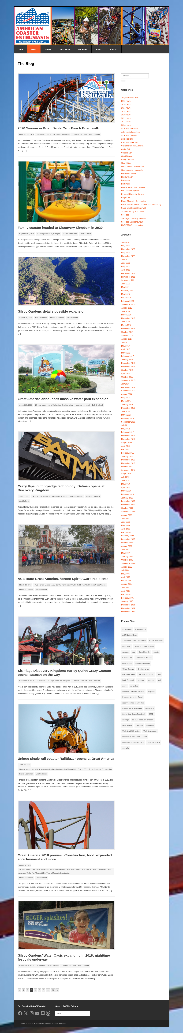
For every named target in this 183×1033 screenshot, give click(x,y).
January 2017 (127, 360)
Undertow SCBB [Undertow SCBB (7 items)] (153, 742)
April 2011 (125, 446)
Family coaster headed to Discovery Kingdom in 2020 (60, 227)
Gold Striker (126, 163)
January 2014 (127, 405)
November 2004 (128, 608)
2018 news (41, 681)
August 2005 (126, 584)
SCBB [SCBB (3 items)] (151, 714)
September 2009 (128, 512)
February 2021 (127, 291)
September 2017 (128, 335)
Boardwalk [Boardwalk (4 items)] (126, 646)
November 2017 (128, 329)
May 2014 (125, 398)
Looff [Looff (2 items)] (159, 675)
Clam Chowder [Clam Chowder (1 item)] (144, 652)
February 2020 (127, 301)
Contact (113, 49)
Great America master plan (132, 170)
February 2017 (127, 356)
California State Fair (129, 142)
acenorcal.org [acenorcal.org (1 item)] (140, 629)
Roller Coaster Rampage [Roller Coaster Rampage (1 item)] (132, 708)
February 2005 (127, 598)
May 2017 (125, 346)
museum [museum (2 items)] (151, 680)
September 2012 (128, 422)
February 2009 (127, 536)
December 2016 (128, 363)
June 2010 (125, 480)
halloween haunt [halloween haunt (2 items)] (128, 675)
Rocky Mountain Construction (100, 769)
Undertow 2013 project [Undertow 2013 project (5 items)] (131, 731)
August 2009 (126, 515)
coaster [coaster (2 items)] (156, 652)
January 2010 (127, 498)
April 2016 (125, 373)
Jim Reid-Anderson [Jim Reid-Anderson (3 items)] (145, 675)
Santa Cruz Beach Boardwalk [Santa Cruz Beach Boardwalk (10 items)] (133, 714)
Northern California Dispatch (133, 187)
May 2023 (125, 252)
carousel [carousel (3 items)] (125, 652)
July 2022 (125, 260)
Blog (33, 49)
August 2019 (126, 308)
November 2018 (128, 318)
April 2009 (125, 529)
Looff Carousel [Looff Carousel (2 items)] (128, 680)
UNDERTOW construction (132, 225)
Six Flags (55, 496)
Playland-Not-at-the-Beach (132, 194)
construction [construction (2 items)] (127, 663)
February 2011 (127, 453)
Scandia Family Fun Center (132, 211)
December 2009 (128, 501)
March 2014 (126, 401)
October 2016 (127, 370)
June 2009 (125, 522)
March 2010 (126, 491)
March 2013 (126, 415)
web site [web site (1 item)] (125, 748)
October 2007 (127, 543)
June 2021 (125, 284)
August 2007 (126, 546)
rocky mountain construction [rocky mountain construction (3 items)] (133, 703)
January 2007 (127, 556)
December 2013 (128, 408)
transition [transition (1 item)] (139, 725)
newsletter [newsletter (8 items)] (134, 686)
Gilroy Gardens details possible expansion (52, 311)
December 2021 (128, 273)
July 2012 (125, 425)
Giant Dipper (126, 156)
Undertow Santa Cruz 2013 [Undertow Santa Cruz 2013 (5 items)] (133, 742)
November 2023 (128, 249)
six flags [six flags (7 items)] (125, 720)
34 (53, 990)
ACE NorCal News (77, 585)
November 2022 (128, 256)
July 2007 (125, 550)
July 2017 (125, 342)
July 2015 (125, 384)
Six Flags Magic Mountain (132, 222)
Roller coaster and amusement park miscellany (141, 205)
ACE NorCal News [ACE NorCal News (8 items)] (129, 635)
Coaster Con (126, 153)
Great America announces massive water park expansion (63, 399)
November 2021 (128, 277)
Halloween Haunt (128, 173)
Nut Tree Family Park (130, 191)
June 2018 (125, 322)
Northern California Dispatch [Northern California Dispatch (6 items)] (133, 691)
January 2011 (127, 456)
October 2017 (127, 332)
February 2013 (127, 418)
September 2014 (128, 391)
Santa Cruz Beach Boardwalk (58, 134)
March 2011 (126, 449)
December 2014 (128, 387)
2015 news (126, 101)
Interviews (125, 180)
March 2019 (126, 315)
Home (20, 49)
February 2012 (127, 432)
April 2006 (125, 577)
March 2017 (126, 353)
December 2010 (128, 460)
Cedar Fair (72, 769)
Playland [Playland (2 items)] (151, 691)
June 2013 (125, 411)
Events (48, 49)
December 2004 (128, 605)
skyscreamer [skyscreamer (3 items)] (127, 725)
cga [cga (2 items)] (133, 652)
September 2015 (128, 380)
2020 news (41, 134)
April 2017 (125, 349)
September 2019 (128, 304)
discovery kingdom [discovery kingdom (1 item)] (142, 663)
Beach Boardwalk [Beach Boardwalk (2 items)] (156, 641)
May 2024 (125, 246)
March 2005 (126, 594)
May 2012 (125, 429)
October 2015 (127, 377)
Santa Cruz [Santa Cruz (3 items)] (149, 708)
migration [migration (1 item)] (140, 680)
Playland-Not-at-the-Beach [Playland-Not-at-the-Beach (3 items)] (132, 697)
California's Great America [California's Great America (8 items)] (144, 646)
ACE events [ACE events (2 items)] (127, 629)
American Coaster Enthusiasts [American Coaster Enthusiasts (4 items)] (134, 641)
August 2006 (126, 567)
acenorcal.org (127, 139)
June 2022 (125, 263)
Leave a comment (80, 134)
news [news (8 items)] (124, 686)
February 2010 (127, 494)
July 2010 (125, 477)
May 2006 (125, 574)
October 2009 (127, 508)
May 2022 (125, 266)
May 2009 (125, 525)
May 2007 (125, 553)
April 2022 (125, 270)
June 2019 (125, 311)
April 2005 (125, 591)
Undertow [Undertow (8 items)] (150, 725)
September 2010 (128, 470)
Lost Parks (65, 49)
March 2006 (126, 581)
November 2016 (128, 366)
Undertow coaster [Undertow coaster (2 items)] (150, 731)
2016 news (126, 104)
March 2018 (126, 325)
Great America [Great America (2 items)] (143, 669)
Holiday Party (127, 177)
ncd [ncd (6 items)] (159, 680)
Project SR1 (82, 769)
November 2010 (128, 463)
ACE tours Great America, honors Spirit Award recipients (63, 579)
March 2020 (126, 297)
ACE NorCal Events (42, 585)
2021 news (126, 118)
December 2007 (128, 539)
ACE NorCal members (41, 496)
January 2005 (127, 601)
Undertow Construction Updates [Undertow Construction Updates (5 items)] (134, 737)
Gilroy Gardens (41, 317)
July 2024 (125, 242)
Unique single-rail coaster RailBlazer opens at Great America (66, 758)
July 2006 (125, 570)
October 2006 (127, 560)
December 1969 (128, 612)
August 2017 (126, 339)
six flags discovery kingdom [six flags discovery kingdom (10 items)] (142, 720)
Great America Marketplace (132, 166)
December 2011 (128, 436)
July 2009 (125, 518)
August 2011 (126, 442)
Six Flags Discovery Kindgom (48, 234)
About (98, 49)
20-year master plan (43, 405)
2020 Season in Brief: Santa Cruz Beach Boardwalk (58, 128)
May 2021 (125, 287)
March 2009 (126, 532)
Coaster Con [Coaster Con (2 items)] (127, 658)
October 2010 (127, 467)
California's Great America (62, 405)
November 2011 (128, 439)
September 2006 (128, 563)
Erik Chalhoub (94, 134)
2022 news (126, 122)
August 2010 (126, 473)
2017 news (126, 108)
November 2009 (128, 505)
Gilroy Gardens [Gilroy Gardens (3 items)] (128, 669)
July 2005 (125, 587)
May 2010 (125, 484)
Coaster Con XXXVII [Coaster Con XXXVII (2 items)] (144, 658)
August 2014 (126, 394)
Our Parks (82, 49)
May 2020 (125, 294)
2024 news (126, 125)
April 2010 (125, 487)
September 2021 (128, 280)
